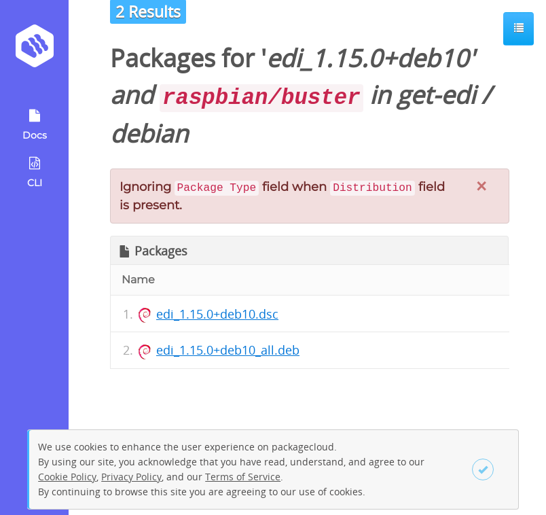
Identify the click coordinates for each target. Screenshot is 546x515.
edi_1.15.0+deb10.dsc (217, 314)
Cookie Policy (67, 476)
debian (149, 133)
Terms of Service (242, 476)
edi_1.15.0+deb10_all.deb (227, 350)
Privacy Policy (131, 476)
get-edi (436, 94)
